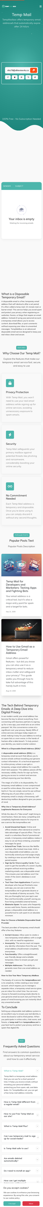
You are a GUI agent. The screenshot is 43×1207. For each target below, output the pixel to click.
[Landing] (21, 70)
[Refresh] (8, 77)
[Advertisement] (21, 45)
